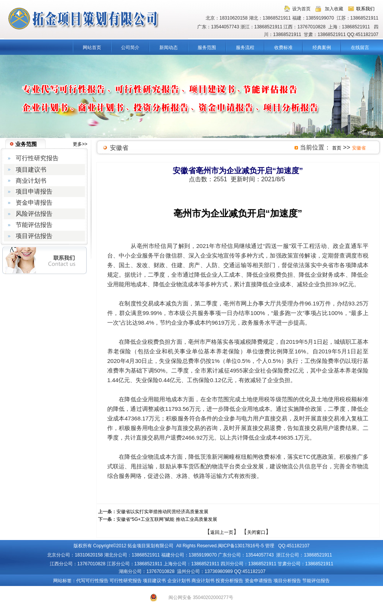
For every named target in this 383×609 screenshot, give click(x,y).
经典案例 (322, 47)
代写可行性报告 (92, 580)
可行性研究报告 (126, 580)
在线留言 (360, 47)
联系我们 (365, 8)
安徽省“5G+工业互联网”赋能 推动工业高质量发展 (166, 519)
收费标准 (283, 47)
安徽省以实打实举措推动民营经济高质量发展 (162, 511)
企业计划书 (178, 580)
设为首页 (301, 8)
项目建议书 (154, 580)
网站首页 (92, 47)
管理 (269, 545)
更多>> (80, 144)
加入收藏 (334, 8)
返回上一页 (221, 532)
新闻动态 (168, 47)
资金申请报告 (258, 580)
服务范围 (207, 47)
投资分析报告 (229, 580)
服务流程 (245, 47)
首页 (336, 148)
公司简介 (130, 47)
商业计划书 (203, 580)
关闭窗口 (256, 532)
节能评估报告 (316, 580)
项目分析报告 (287, 580)
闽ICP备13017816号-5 (241, 545)
